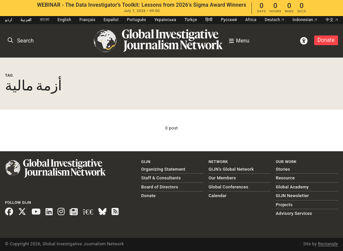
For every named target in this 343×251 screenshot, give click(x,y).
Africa (250, 19)
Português (136, 19)
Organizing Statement (163, 169)
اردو (8, 19)
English (64, 19)
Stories (283, 169)
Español (111, 19)
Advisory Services (294, 213)
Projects (284, 204)
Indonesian (304, 19)
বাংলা (44, 19)
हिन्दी (209, 19)
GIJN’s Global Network (231, 169)
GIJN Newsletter (292, 195)
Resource (285, 177)
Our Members (222, 177)
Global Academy (292, 186)
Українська (165, 19)
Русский (229, 19)
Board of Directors (159, 186)
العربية (26, 19)
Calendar (217, 195)
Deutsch (274, 19)
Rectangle (328, 243)
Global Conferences (228, 186)
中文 (332, 19)
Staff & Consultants (161, 177)
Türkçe (191, 19)
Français (87, 19)
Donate (326, 40)
